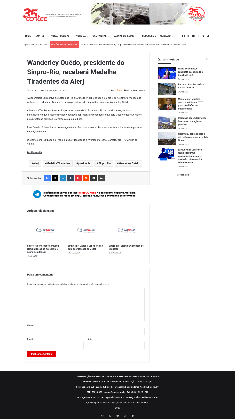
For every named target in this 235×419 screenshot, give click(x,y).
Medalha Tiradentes (58, 163)
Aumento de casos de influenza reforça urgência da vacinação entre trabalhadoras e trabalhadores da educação (133, 44)
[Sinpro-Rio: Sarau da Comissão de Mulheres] (127, 230)
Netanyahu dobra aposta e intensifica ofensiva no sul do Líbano (193, 137)
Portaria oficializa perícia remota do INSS (191, 86)
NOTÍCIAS (81, 36)
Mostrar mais (182, 175)
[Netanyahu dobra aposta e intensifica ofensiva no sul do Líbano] (167, 138)
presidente (84, 163)
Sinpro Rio (105, 163)
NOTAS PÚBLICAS (60, 36)
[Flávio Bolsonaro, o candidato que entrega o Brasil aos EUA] (167, 73)
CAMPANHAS (100, 36)
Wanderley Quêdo (129, 163)
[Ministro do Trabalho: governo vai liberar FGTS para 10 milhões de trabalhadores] (167, 104)
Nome (30, 325)
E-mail (31, 339)
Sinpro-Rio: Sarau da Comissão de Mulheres (126, 247)
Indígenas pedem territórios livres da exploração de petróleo (192, 121)
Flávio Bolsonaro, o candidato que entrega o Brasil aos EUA (190, 71)
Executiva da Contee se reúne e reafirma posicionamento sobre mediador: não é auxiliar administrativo (190, 156)
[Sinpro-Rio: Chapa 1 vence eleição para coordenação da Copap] (86, 230)
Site (90, 339)
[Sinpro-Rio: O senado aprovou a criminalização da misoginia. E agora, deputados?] (45, 230)
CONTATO (165, 36)
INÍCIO (27, 36)
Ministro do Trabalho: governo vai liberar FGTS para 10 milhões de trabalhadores (190, 104)
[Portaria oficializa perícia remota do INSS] (167, 89)
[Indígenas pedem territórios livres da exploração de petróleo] (167, 123)
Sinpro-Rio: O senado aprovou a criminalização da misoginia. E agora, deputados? (43, 248)
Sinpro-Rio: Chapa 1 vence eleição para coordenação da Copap (85, 247)
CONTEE (40, 36)
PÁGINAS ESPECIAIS (123, 36)
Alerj (36, 163)
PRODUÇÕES (147, 36)
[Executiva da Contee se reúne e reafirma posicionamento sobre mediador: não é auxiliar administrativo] (167, 154)
